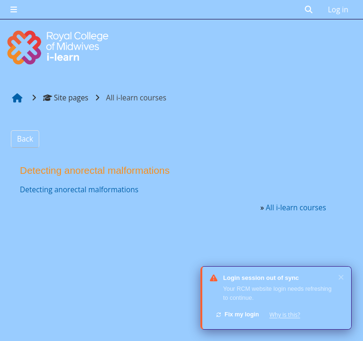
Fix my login (237, 314)
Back (25, 139)
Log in (338, 9)
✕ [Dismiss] (341, 277)
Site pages (65, 97)
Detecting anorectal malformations (79, 189)
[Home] (59, 47)
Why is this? (284, 315)
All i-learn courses (296, 207)
